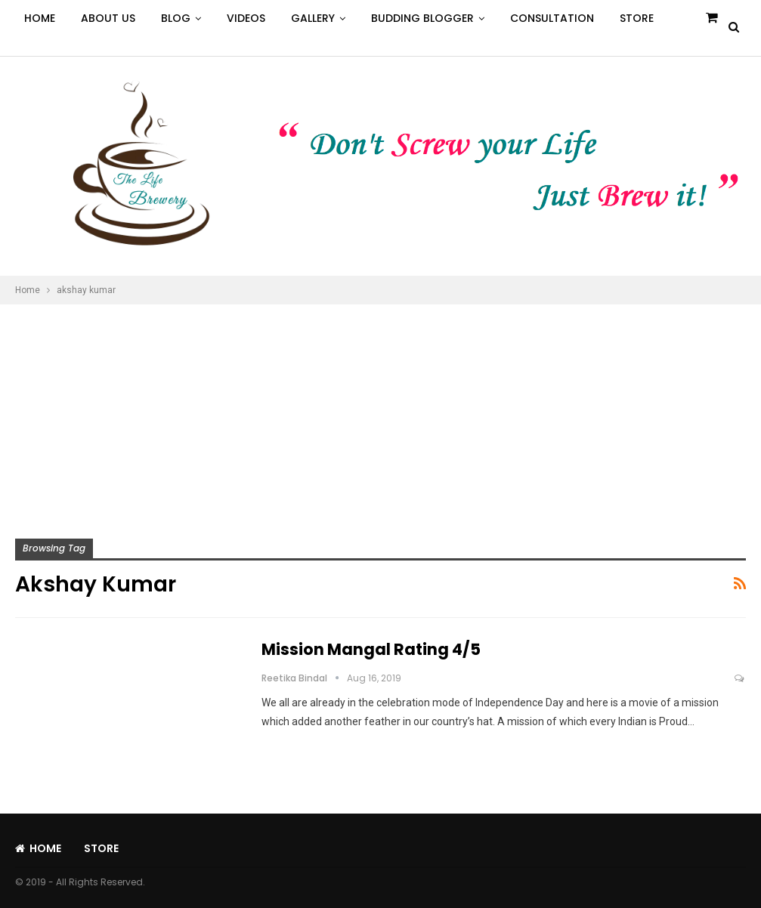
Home (39, 18)
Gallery (313, 18)
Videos (246, 18)
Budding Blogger (422, 18)
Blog (175, 18)
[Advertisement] (380, 417)
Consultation (552, 18)
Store (637, 18)
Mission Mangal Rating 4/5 (371, 649)
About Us (108, 18)
